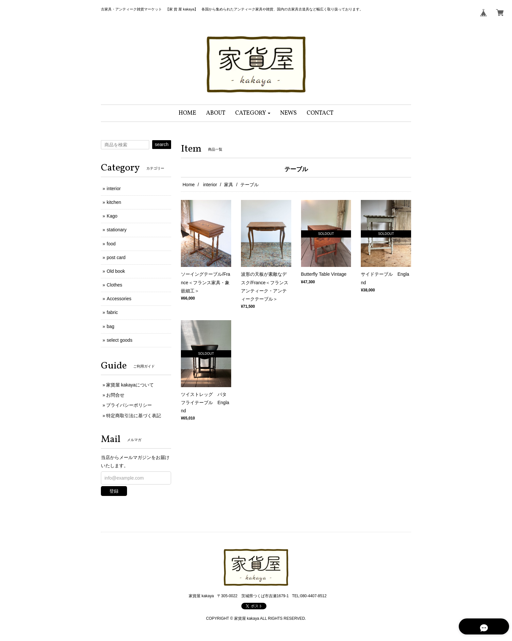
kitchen (114, 202)
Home (189, 184)
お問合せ (115, 395)
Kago (112, 216)
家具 (228, 184)
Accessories (119, 298)
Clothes (114, 285)
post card (116, 257)
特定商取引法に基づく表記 (133, 415)
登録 (114, 491)
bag (110, 326)
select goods (120, 340)
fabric (112, 312)
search (161, 144)
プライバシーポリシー (129, 405)
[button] (253, 113)
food (111, 243)
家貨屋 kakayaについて (130, 384)
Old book (116, 271)
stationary (117, 229)
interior (209, 184)
